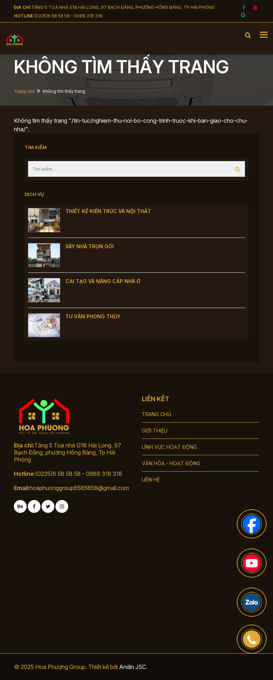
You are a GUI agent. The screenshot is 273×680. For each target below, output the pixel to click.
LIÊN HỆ (151, 480)
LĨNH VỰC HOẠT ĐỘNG (169, 447)
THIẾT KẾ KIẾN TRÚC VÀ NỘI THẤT (108, 211)
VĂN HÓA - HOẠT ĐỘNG (171, 463)
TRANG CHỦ (156, 414)
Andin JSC (132, 666)
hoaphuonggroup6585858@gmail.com (79, 488)
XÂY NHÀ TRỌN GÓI (89, 246)
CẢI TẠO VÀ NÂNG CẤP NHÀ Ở (102, 281)
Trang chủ (24, 91)
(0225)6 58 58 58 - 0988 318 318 (68, 15)
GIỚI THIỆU (154, 430)
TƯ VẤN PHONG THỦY (93, 316)
